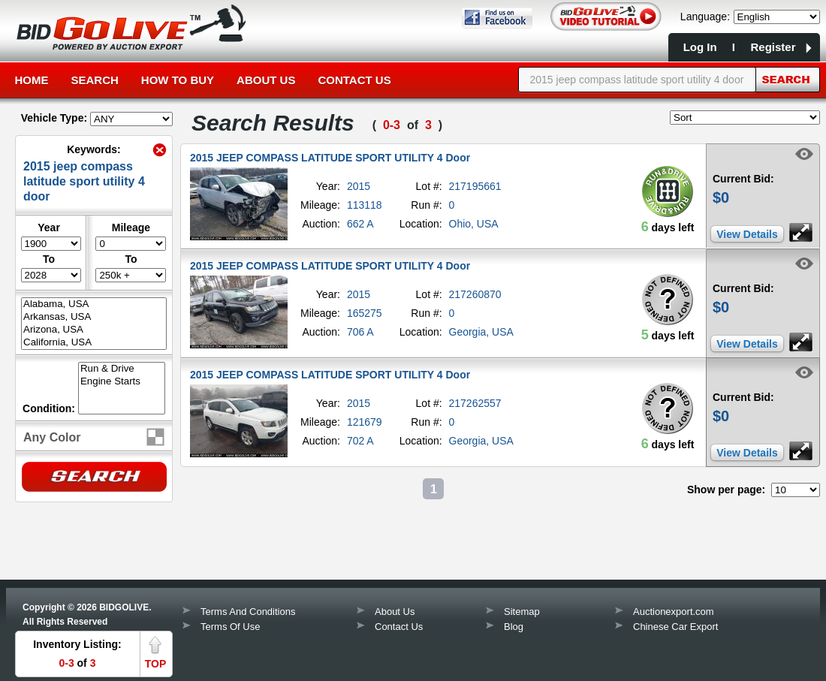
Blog (513, 626)
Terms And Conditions (247, 611)
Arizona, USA (94, 330)
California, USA (94, 342)
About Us (266, 80)
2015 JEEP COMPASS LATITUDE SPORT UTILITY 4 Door (330, 158)
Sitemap (522, 611)
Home (32, 80)
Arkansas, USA (94, 317)
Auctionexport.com (673, 611)
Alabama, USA (94, 304)
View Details (746, 234)
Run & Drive (121, 369)
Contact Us (354, 80)
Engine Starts (121, 381)
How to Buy (177, 80)
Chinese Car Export (675, 626)
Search (95, 80)
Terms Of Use (230, 626)
